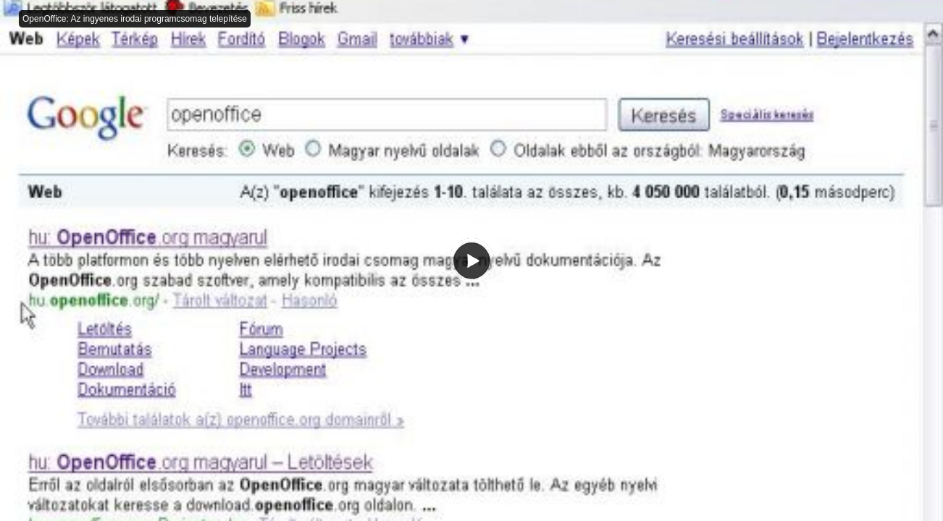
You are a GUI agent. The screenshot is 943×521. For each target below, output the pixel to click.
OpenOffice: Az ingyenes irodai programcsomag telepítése (134, 19)
